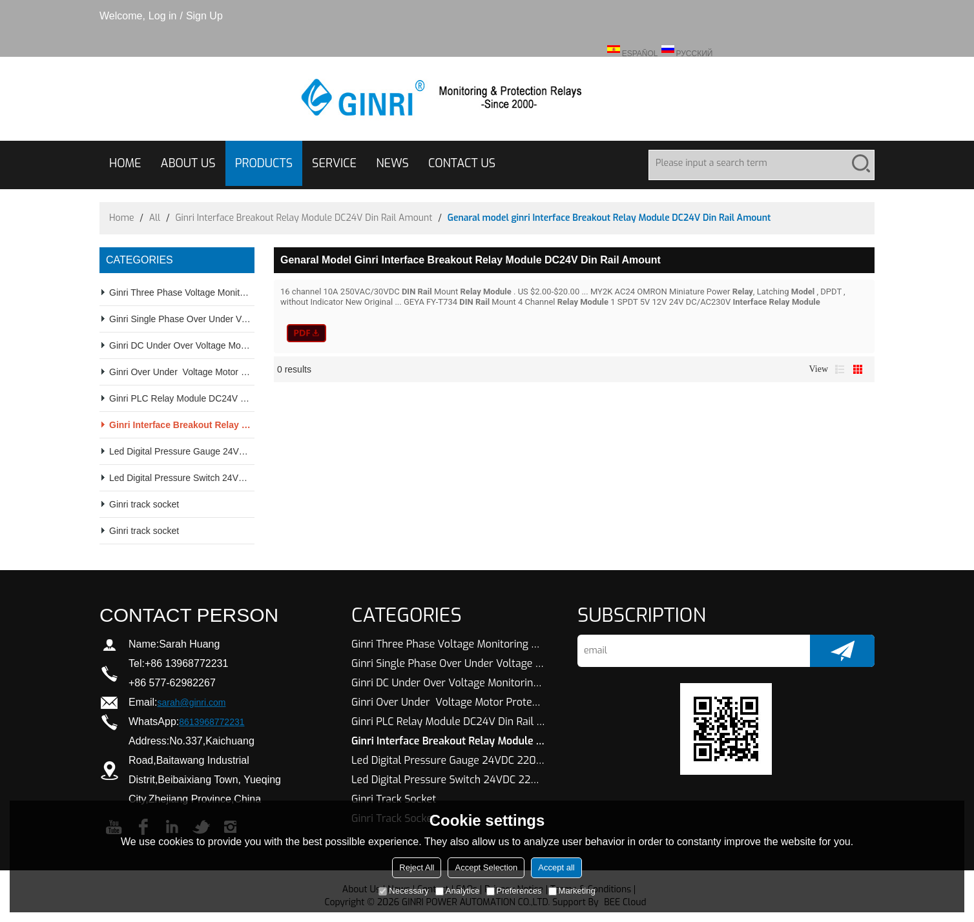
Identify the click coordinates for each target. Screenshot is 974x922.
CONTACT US (461, 163)
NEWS (392, 163)
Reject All (416, 867)
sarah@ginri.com (191, 702)
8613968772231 (211, 722)
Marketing (572, 891)
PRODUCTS (264, 163)
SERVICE (334, 163)
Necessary (403, 891)
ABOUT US (188, 163)
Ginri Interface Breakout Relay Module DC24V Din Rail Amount (303, 218)
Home (121, 218)
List (839, 369)
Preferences (514, 891)
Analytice (457, 891)
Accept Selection (486, 867)
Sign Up (204, 15)
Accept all (556, 867)
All (155, 218)
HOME (125, 163)
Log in (163, 15)
